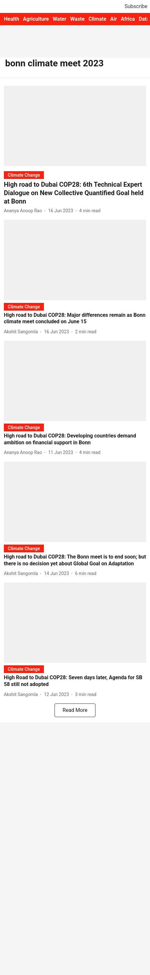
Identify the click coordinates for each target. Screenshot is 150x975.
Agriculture (36, 19)
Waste (77, 19)
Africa (128, 19)
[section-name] (24, 175)
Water (59, 19)
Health (11, 19)
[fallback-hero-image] (75, 126)
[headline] (75, 192)
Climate (97, 19)
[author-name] (24, 210)
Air (113, 19)
